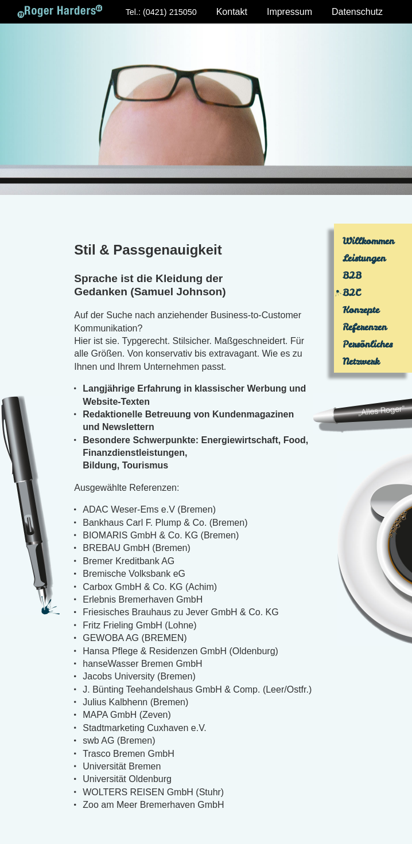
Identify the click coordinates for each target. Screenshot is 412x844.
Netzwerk (361, 361)
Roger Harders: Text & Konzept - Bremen (59, 12)
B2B (352, 275)
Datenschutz (357, 12)
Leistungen (364, 258)
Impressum (289, 12)
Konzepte (361, 309)
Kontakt (231, 12)
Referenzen (365, 327)
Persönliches (367, 344)
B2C (351, 292)
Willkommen (368, 241)
